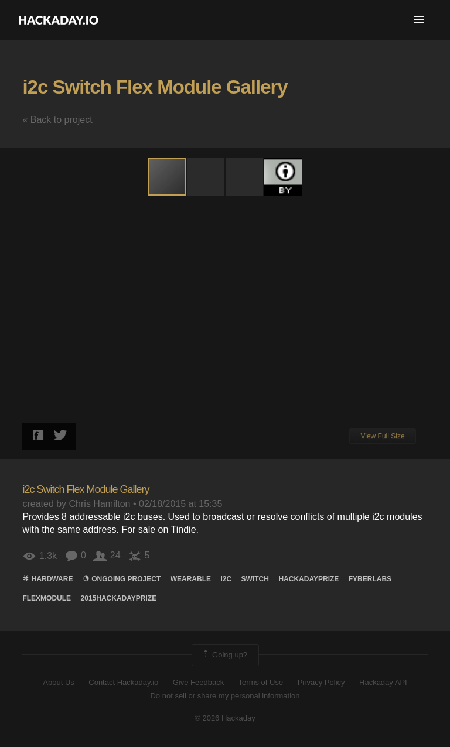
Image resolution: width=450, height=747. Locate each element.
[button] (419, 20)
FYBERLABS (370, 579)
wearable (191, 579)
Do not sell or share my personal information (224, 695)
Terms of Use (261, 682)
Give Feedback (198, 682)
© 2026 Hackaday (225, 718)
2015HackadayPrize (119, 598)
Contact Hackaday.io (123, 682)
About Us (58, 682)
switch (255, 579)
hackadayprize (308, 579)
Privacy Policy (321, 682)
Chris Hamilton (100, 504)
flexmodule (46, 598)
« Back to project (57, 120)
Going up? (224, 655)
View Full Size (382, 436)
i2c (225, 579)
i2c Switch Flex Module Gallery (154, 87)
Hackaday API (383, 682)
